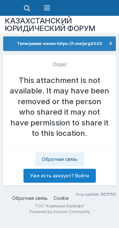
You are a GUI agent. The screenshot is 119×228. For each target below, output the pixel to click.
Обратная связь (59, 159)
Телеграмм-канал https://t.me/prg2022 (59, 43)
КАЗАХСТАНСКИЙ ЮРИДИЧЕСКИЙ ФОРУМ (50, 24)
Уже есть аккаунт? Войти (59, 175)
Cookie (61, 198)
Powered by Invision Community (60, 211)
